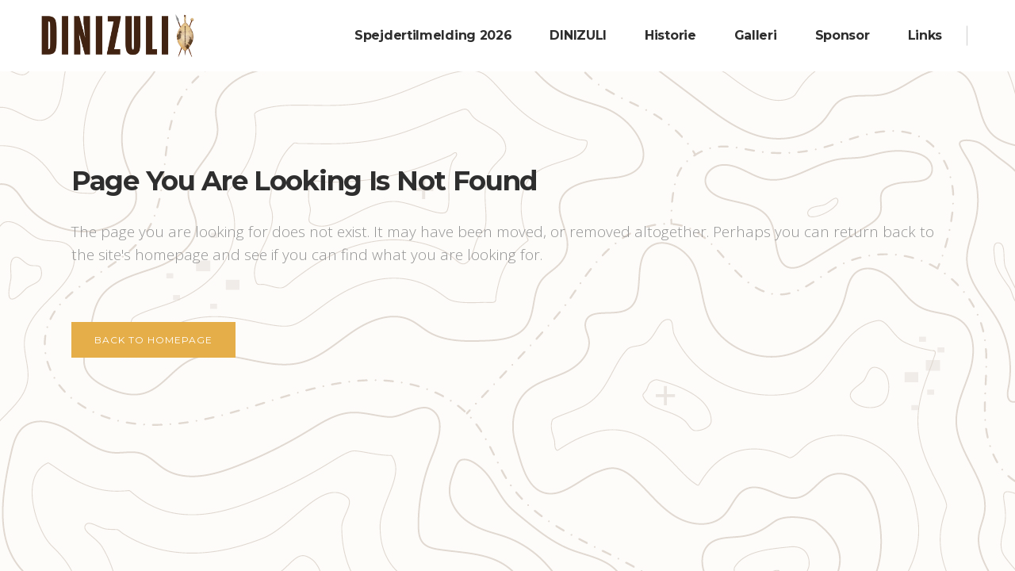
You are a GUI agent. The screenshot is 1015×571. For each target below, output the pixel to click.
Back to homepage (153, 340)
